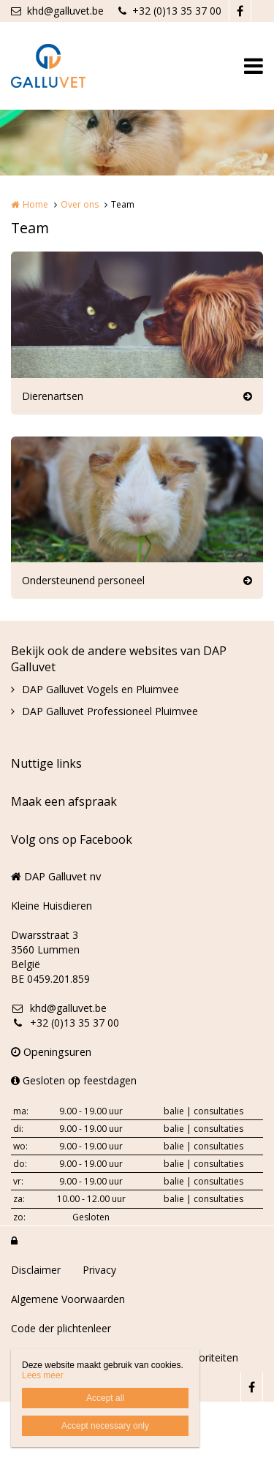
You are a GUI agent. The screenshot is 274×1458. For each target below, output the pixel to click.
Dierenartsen (52, 396)
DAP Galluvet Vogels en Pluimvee (100, 689)
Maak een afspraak (64, 801)
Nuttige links (46, 763)
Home (35, 204)
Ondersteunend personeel (83, 580)
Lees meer (43, 1375)
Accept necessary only (105, 1426)
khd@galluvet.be (57, 11)
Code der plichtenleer (61, 1328)
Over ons (80, 204)
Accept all (105, 1398)
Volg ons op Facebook (71, 839)
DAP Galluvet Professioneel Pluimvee (110, 711)
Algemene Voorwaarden (68, 1299)
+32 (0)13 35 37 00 (169, 11)
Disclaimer (36, 1270)
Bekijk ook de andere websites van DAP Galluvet (119, 659)
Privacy (99, 1270)
